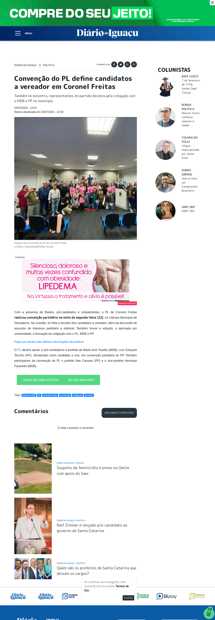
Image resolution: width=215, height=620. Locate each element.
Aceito (128, 597)
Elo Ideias (196, 609)
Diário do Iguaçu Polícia (70, 419)
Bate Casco (190, 76)
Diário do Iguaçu (25, 65)
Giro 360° (188, 207)
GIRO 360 (188, 211)
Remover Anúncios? (127, 303)
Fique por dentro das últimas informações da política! (49, 342)
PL (19, 350)
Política (48, 65)
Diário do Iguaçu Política (71, 477)
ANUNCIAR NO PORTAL (179, 580)
